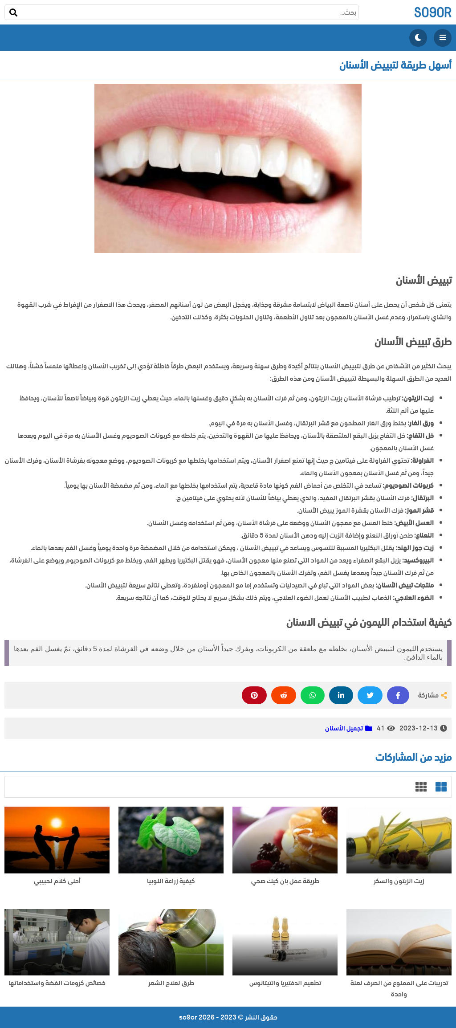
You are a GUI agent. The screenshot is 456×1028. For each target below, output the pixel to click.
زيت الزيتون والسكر (399, 881)
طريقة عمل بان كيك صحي (285, 881)
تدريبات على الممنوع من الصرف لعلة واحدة (399, 989)
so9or (433, 12)
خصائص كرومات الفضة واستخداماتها (57, 983)
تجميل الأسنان (344, 728)
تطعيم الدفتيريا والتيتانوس (285, 983)
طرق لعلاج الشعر (171, 983)
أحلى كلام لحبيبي (57, 881)
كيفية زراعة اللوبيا (171, 881)
